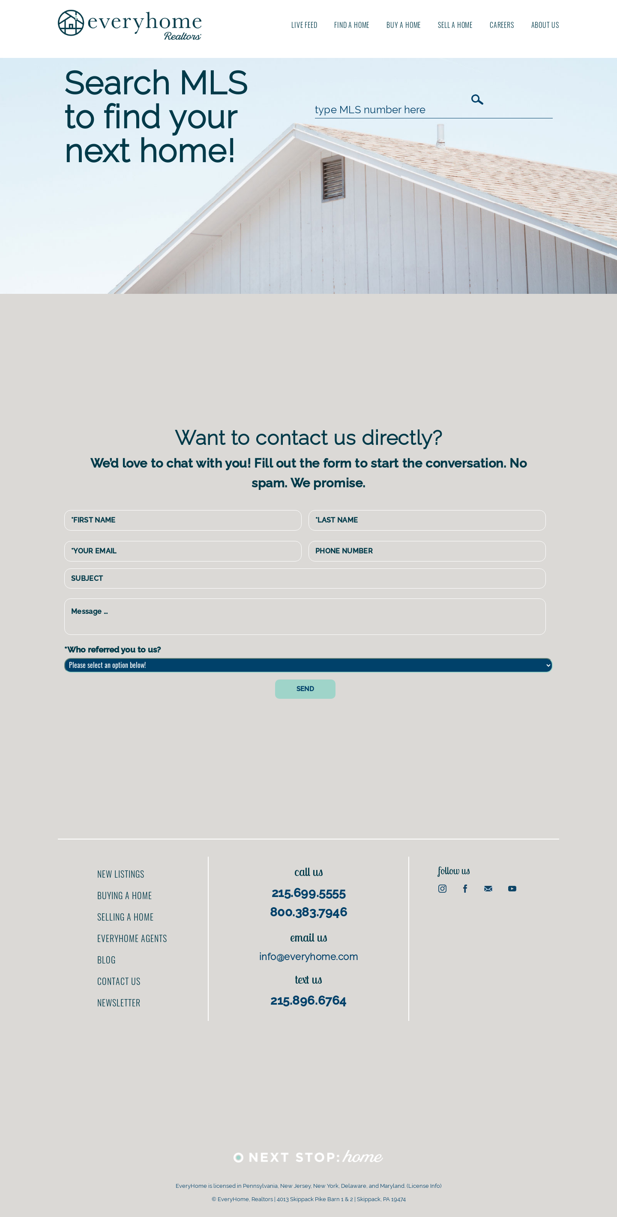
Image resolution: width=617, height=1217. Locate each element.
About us (545, 25)
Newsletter (119, 1002)
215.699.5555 (309, 893)
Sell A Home (455, 25)
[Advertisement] (315, 358)
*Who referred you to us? (112, 649)
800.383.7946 (308, 912)
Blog (106, 959)
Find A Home (351, 25)
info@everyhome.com (308, 956)
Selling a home (125, 916)
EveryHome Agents (132, 938)
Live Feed (304, 25)
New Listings (120, 873)
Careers (502, 25)
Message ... (305, 616)
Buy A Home (403, 25)
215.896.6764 (308, 1001)
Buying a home (124, 895)
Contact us (119, 981)
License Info (424, 1186)
